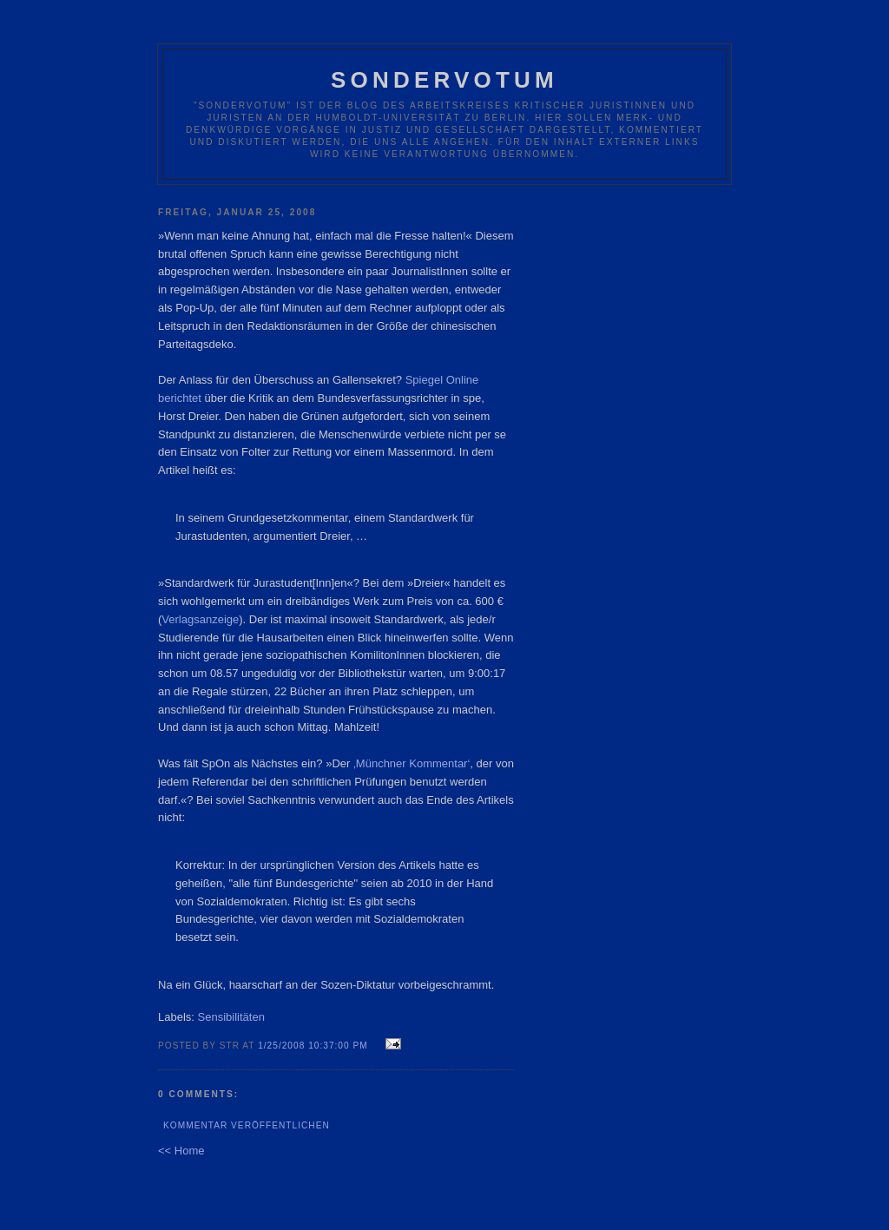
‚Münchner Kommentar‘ (411, 763)
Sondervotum (444, 80)
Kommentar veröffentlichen (246, 1125)
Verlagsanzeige (200, 619)
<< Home (181, 1150)
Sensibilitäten (231, 1016)
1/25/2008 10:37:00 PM (313, 1045)
